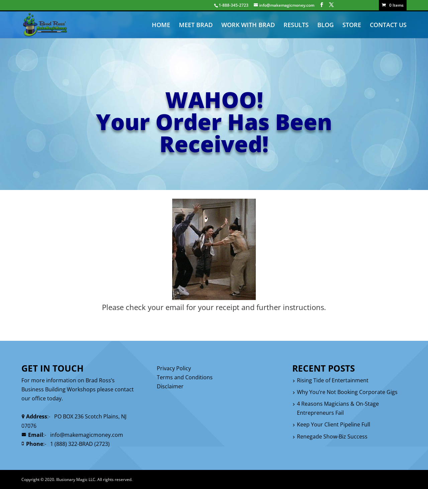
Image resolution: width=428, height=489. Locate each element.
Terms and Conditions (185, 377)
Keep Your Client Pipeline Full (333, 424)
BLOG (325, 25)
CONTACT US (388, 25)
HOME (161, 25)
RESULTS (296, 25)
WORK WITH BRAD (248, 25)
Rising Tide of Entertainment (332, 380)
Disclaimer (170, 386)
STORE (351, 25)
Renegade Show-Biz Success (332, 436)
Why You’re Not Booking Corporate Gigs (347, 392)
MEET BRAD (196, 25)
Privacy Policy (174, 368)
